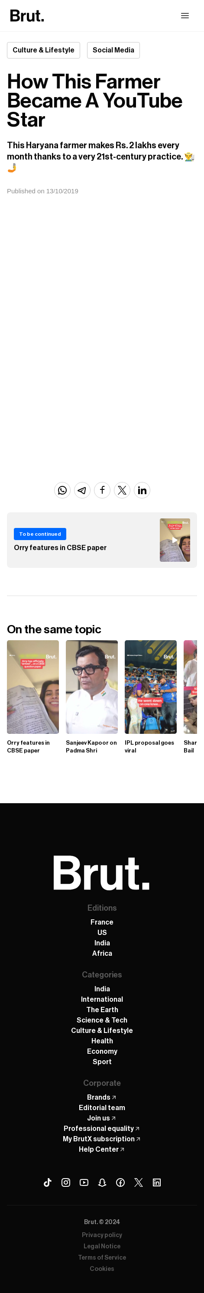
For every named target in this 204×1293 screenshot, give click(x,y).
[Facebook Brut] (120, 1182)
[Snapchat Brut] (102, 1182)
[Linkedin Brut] (156, 1182)
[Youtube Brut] (84, 1182)
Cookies (102, 1269)
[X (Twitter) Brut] (138, 1182)
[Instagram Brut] (65, 1182)
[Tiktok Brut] (47, 1182)
